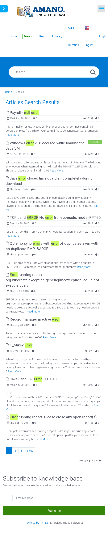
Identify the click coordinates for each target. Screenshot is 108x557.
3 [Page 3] (21, 450)
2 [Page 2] (15, 450)
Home (8, 91)
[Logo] (41, 11)
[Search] (93, 71)
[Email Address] (54, 498)
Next (30, 450)
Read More (12, 134)
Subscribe (54, 511)
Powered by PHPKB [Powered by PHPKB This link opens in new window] (37, 522)
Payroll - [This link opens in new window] (22, 112)
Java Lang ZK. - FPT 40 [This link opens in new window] (31, 379)
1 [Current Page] (9, 450)
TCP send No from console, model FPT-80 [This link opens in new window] (53, 217)
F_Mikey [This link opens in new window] (19, 345)
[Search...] (54, 72)
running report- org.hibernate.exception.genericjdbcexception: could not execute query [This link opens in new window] (52, 280)
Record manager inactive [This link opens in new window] (33, 319)
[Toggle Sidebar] (4, 8)
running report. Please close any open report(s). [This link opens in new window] (52, 417)
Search (20, 91)
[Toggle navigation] (101, 8)
